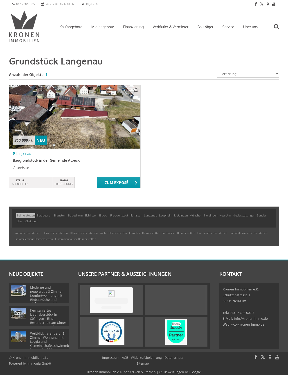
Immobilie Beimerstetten (144, 233)
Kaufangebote (71, 27)
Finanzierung (133, 27)
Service (228, 27)
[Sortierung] (248, 74)
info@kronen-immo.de (251, 318)
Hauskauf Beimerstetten (212, 233)
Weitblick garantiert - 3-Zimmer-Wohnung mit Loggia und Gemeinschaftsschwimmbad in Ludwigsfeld (51, 341)
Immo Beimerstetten (27, 233)
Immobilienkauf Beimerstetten (249, 233)
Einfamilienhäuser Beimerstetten (75, 239)
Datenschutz (173, 357)
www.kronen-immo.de (247, 324)
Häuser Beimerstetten (84, 233)
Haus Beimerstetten (55, 233)
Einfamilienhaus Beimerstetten (34, 239)
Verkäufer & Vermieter (171, 27)
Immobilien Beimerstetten (178, 233)
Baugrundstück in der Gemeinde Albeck (46, 160)
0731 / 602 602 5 (25, 4)
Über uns (250, 27)
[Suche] (278, 29)
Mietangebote (102, 27)
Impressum (110, 357)
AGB (125, 357)
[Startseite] (28, 26)
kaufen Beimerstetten (113, 233)
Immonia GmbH (39, 363)
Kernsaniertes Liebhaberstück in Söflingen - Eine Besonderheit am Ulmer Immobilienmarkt (48, 318)
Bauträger (206, 27)
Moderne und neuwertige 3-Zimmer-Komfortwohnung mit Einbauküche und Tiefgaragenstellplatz (47, 295)
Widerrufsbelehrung (146, 357)
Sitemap (143, 363)
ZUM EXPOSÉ (116, 182)
